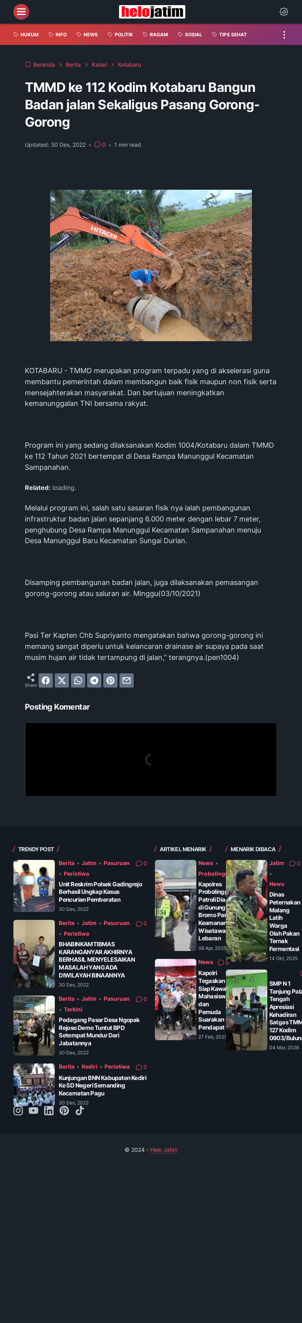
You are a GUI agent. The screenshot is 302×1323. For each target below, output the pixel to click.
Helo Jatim (163, 1149)
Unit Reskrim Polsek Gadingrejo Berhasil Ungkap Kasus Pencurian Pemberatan (100, 891)
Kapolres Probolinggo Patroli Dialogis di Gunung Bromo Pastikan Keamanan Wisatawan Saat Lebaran (220, 911)
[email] (126, 680)
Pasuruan (117, 863)
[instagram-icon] (18, 1111)
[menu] (21, 12)
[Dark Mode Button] (284, 12)
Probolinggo (215, 873)
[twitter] (62, 680)
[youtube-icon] (33, 1111)
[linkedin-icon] (49, 1111)
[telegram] (94, 680)
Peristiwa (76, 873)
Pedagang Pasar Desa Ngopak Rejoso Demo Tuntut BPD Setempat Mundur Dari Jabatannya (99, 1031)
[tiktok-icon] (79, 1111)
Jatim (89, 863)
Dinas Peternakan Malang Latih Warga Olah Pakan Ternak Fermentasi (284, 922)
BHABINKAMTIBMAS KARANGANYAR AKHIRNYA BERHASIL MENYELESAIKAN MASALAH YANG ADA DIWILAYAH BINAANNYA (97, 959)
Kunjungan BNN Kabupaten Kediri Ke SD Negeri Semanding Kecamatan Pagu (102, 1085)
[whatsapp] (78, 680)
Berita (67, 863)
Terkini (73, 1009)
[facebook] (46, 680)
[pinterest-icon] (64, 1111)
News (205, 863)
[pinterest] (110, 680)
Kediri (89, 1066)
